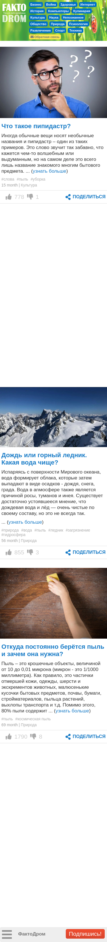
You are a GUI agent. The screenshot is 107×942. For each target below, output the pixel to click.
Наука (53, 17)
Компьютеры (58, 11)
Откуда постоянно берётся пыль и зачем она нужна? (52, 650)
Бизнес (36, 4)
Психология (78, 24)
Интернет (87, 4)
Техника (75, 30)
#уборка (37, 179)
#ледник (55, 530)
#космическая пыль (33, 719)
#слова (7, 179)
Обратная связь (45, 37)
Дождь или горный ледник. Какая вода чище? (44, 459)
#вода (26, 530)
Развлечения (40, 30)
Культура (37, 17)
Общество (38, 24)
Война (51, 4)
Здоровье (68, 4)
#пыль (22, 179)
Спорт (60, 30)
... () (22, 522)
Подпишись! (85, 933)
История (37, 11)
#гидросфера (13, 534)
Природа (58, 24)
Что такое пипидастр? (36, 126)
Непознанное (73, 17)
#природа (10, 530)
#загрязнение (78, 530)
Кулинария (81, 11)
